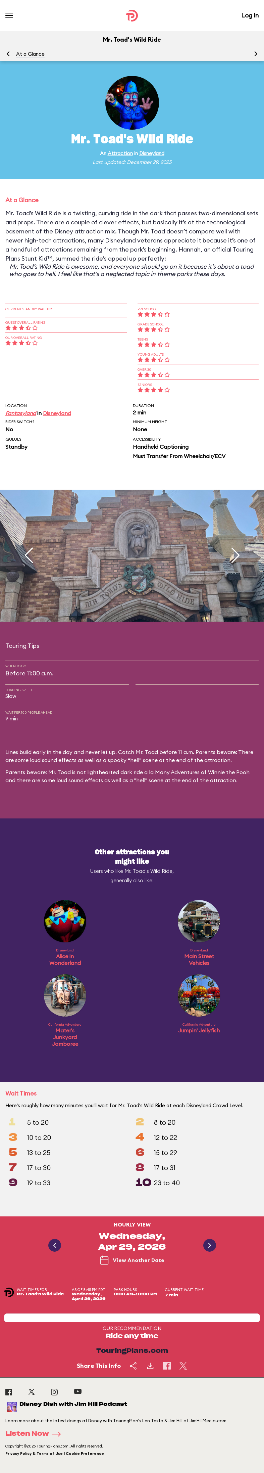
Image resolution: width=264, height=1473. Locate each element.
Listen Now (35, 1434)
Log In (250, 15)
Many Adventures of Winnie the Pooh (202, 772)
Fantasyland (20, 413)
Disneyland (151, 153)
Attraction (120, 153)
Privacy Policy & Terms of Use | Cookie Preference (54, 1453)
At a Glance (30, 54)
